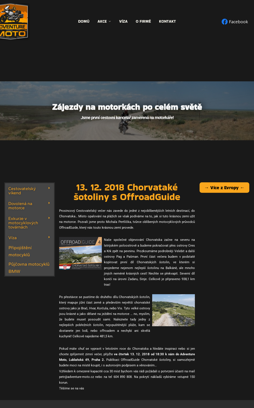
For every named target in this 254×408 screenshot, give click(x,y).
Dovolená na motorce (20, 205)
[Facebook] (235, 22)
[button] (29, 190)
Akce (102, 21)
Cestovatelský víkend (22, 190)
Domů (85, 21)
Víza (123, 21)
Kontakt (166, 21)
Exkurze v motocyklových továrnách (23, 223)
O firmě (142, 21)
